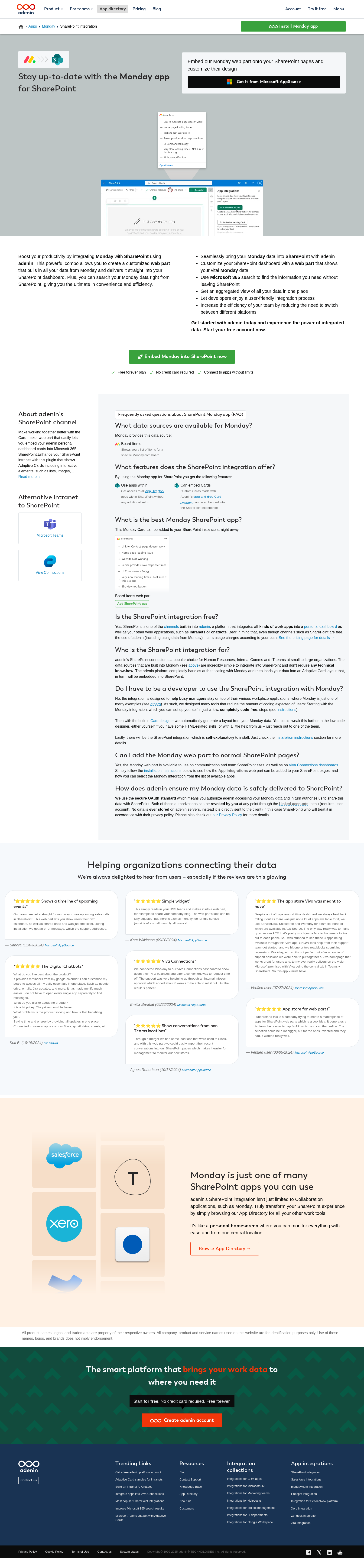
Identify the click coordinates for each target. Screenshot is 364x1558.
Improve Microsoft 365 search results (139, 1508)
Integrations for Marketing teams (248, 1493)
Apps (33, 26)
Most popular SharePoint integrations (139, 1501)
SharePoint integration (306, 1472)
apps (227, 372)
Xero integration (301, 1508)
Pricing (139, 9)
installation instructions (294, 737)
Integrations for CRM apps (244, 1479)
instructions (286, 710)
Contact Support (190, 1479)
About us (185, 1501)
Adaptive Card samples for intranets (138, 1479)
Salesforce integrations (306, 1479)
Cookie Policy (54, 1551)
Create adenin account (182, 1420)
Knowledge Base (190, 1486)
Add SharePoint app (132, 603)
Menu (338, 9)
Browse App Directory (225, 1248)
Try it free (317, 9)
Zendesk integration (304, 1515)
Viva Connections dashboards (313, 765)
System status (129, 1551)
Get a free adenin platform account (138, 1472)
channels (171, 627)
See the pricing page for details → (307, 638)
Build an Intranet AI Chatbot (133, 1486)
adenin (204, 627)
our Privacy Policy (227, 815)
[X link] (320, 1553)
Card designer (162, 721)
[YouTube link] (341, 1553)
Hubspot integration (304, 1494)
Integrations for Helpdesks (244, 1500)
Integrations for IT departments (247, 1515)
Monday (48, 26)
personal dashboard (320, 627)
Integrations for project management (251, 1508)
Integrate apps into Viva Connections (139, 1494)
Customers (186, 1508)
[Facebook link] (310, 1553)
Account (293, 9)
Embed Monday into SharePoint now (182, 357)
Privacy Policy (27, 1551)
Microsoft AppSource (59, 945)
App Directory (154, 491)
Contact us (28, 1480)
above (193, 665)
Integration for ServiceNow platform (314, 1501)
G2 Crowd (51, 1043)
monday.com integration (307, 1486)
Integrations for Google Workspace (250, 1522)
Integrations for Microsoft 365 (246, 1486)
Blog (157, 9)
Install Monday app (293, 26)
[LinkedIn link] (331, 1553)
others (155, 704)
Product (52, 9)
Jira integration (301, 1523)
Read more (29, 477)
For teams (80, 9)
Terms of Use (80, 1551)
